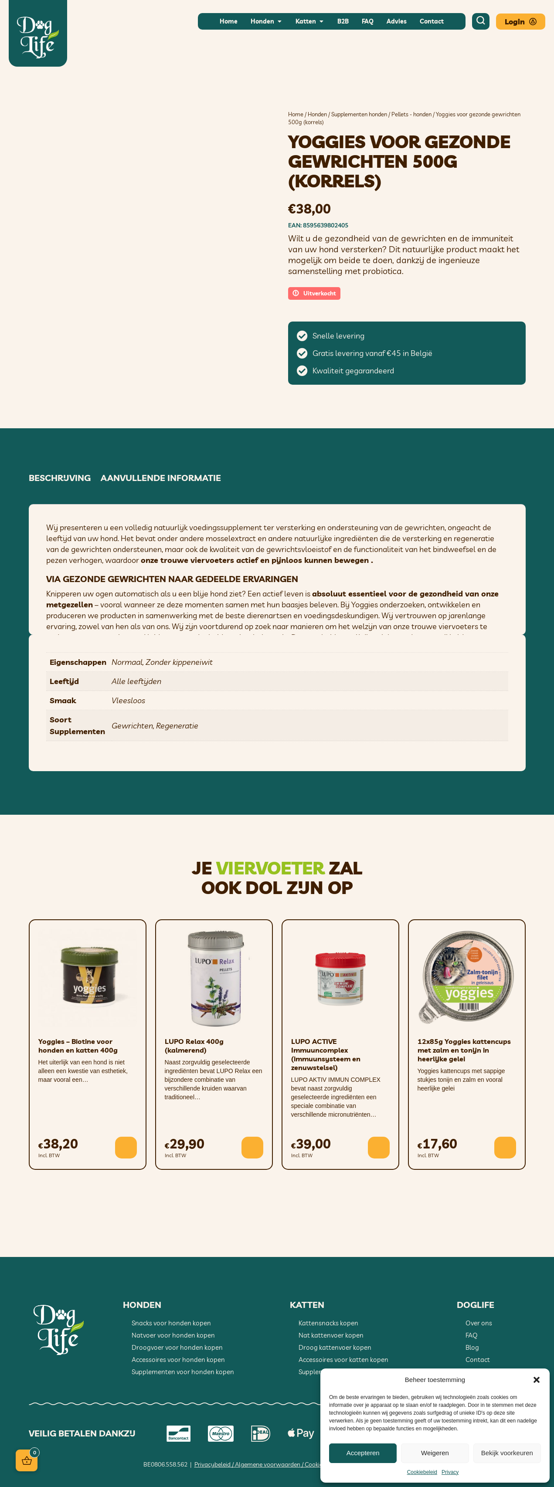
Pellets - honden (411, 114)
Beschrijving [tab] (60, 478)
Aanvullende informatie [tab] (161, 478)
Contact (478, 1359)
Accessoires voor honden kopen (178, 1359)
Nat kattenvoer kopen (331, 1335)
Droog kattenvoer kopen (335, 1347)
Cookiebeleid (422, 1472)
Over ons (479, 1323)
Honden (317, 114)
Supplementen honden (359, 114)
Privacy (450, 1472)
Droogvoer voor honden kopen (177, 1347)
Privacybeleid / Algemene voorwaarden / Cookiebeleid (266, 1464)
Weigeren (435, 1453)
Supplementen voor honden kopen (183, 1372)
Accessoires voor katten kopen (343, 1359)
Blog (472, 1347)
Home (295, 114)
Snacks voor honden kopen (171, 1323)
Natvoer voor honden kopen (173, 1335)
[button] (536, 1379)
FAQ (472, 1335)
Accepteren (363, 1453)
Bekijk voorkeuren (507, 1453)
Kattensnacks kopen (328, 1323)
